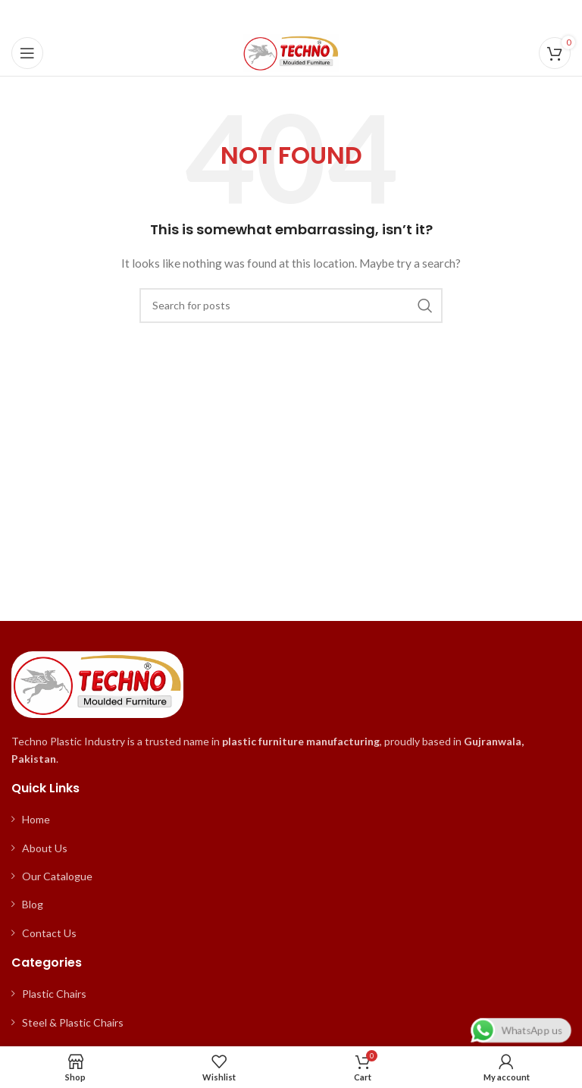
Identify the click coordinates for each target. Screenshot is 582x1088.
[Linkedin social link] (310, 15)
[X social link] (271, 15)
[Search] (291, 305)
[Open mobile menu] (27, 53)
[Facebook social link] (253, 15)
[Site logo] (291, 51)
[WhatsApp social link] (328, 15)
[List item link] (291, 819)
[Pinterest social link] (291, 15)
